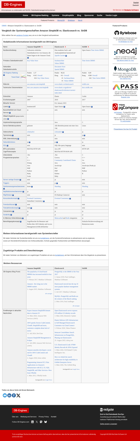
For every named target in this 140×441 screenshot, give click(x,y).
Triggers (6, 183)
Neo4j (80, 20)
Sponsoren (89, 15)
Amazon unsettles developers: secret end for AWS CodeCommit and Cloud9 (39, 352)
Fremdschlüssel (9, 204)
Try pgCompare (125, 121)
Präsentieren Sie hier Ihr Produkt (125, 129)
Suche (99, 15)
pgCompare (118, 112)
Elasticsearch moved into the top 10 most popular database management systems (66, 286)
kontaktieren (44, 238)
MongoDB (61, 20)
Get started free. (125, 78)
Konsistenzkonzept (10, 198)
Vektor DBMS (59, 63)
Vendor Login (111, 15)
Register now (125, 97)
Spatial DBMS (59, 69)
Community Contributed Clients (65, 160)
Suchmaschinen (69, 78)
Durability (6, 215)
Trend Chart (15, 77)
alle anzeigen (48, 293)
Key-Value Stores (43, 78)
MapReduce (7, 195)
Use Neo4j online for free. (125, 60)
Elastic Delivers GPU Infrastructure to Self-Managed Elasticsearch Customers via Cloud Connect (66, 322)
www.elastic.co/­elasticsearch (64, 84)
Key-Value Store (32, 60)
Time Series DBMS (97, 50)
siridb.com (85, 84)
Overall (39, 75)
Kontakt (53, 417)
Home (25, 15)
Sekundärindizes (9, 142)
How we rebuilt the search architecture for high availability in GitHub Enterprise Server (66, 359)
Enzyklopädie (68, 15)
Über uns (15, 417)
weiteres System (22, 35)
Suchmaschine (59, 60)
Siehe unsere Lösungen (108, 424)
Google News (48, 380)
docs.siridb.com (87, 87)
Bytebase (71, 20)
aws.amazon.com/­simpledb (36, 84)
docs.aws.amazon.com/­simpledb (37, 87)
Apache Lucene (60, 55)
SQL (4, 145)
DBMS (4, 26)
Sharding (58, 186)
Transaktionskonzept (10, 208)
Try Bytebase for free (125, 42)
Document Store (60, 67)
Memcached (59, 218)
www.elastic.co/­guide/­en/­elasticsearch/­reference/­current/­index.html (65, 90)
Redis (68, 218)
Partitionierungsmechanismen (14, 186)
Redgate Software (131, 10)
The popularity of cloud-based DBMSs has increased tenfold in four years (39, 274)
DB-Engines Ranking (39, 15)
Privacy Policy (44, 417)
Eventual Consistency (34, 198)
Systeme (55, 15)
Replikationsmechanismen (12, 191)
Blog (79, 15)
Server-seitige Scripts (11, 180)
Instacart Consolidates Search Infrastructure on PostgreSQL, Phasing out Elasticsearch (64, 335)
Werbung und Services (28, 417)
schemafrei (30, 132)
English (136, 3)
